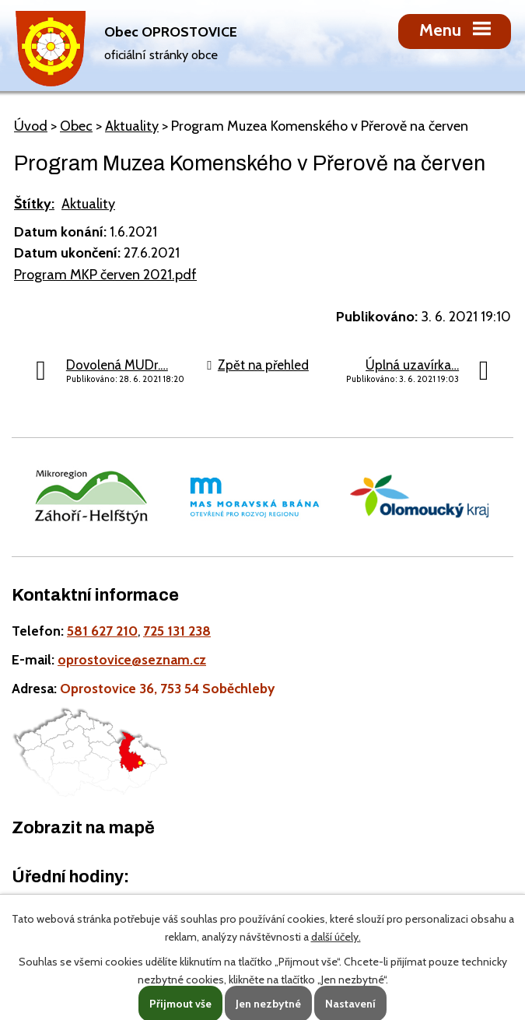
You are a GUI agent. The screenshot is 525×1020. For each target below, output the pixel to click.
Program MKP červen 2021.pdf (105, 274)
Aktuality (132, 126)
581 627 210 (102, 630)
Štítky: (34, 203)
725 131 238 (177, 630)
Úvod (30, 126)
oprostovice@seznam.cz (132, 659)
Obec (76, 126)
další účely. (336, 937)
